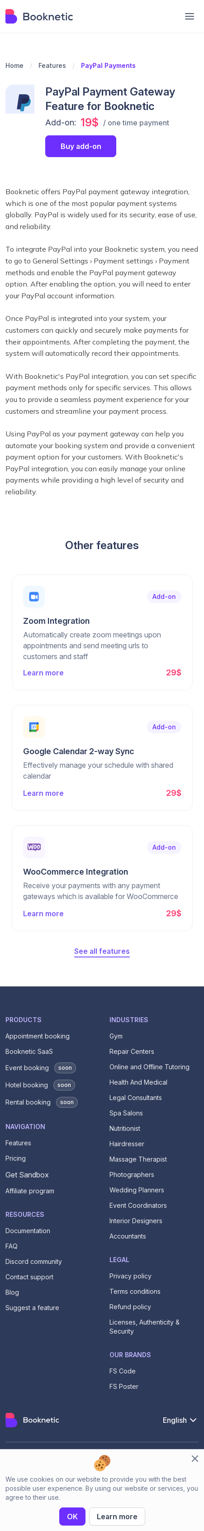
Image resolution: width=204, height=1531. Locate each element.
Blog (12, 1292)
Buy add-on (81, 146)
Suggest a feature (32, 1307)
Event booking (40, 1067)
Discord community (33, 1261)
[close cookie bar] (195, 1459)
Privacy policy (130, 1276)
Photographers (131, 1174)
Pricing (15, 1158)
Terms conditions (135, 1291)
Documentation (27, 1230)
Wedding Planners (136, 1190)
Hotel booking (40, 1085)
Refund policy (130, 1307)
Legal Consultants (135, 1097)
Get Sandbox (27, 1174)
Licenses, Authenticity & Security (144, 1326)
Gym (116, 1036)
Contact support (29, 1277)
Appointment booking (37, 1036)
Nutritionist (124, 1128)
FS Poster (123, 1386)
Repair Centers (131, 1051)
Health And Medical (138, 1082)
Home (14, 65)
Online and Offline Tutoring (149, 1067)
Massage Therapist (138, 1159)
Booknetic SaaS (29, 1051)
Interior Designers (135, 1221)
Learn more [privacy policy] (117, 1516)
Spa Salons (126, 1113)
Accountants (127, 1236)
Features (52, 65)
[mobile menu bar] (189, 16)
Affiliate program (29, 1191)
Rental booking (41, 1102)
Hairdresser (126, 1144)
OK (72, 1516)
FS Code (122, 1371)
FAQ (11, 1246)
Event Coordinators (138, 1205)
